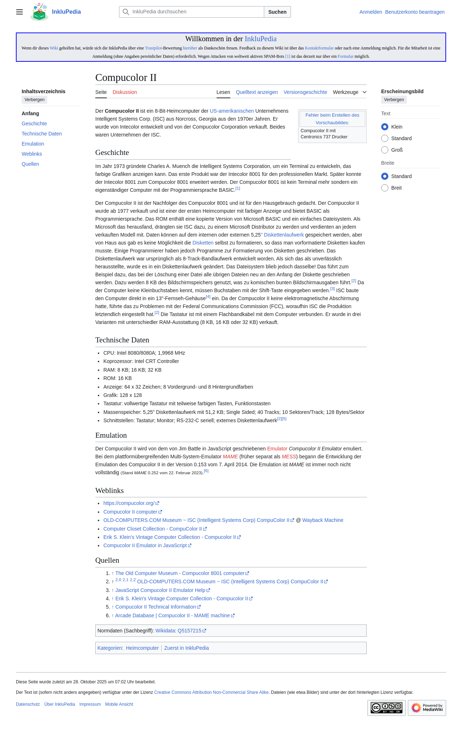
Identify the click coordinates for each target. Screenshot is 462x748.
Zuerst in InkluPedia (186, 648)
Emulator (277, 448)
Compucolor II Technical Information (156, 607)
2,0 (118, 580)
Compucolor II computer (130, 512)
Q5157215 (189, 631)
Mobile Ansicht (119, 704)
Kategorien (109, 648)
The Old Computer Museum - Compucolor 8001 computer (179, 573)
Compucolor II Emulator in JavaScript (145, 545)
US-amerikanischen (232, 111)
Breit (396, 188)
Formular (346, 56)
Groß (397, 150)
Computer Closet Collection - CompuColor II (152, 529)
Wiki (54, 48)
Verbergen (34, 100)
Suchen (277, 12)
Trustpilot (153, 48)
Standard (401, 139)
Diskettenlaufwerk (284, 235)
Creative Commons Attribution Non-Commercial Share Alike (211, 692)
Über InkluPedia (59, 704)
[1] (287, 56)
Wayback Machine (323, 520)
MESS (289, 456)
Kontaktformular (319, 48)
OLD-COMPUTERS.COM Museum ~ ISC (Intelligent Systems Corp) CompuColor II (196, 520)
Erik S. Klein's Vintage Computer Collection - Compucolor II (169, 537)
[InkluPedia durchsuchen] (191, 12)
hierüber (190, 48)
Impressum (90, 704)
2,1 (125, 580)
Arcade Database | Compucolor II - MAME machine (172, 615)
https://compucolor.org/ (128, 503)
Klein (396, 127)
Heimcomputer (142, 648)
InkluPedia (261, 39)
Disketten (202, 243)
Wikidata (165, 631)
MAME (230, 456)
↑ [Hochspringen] (113, 573)
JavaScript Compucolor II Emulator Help (160, 590)
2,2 (133, 580)
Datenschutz (28, 704)
